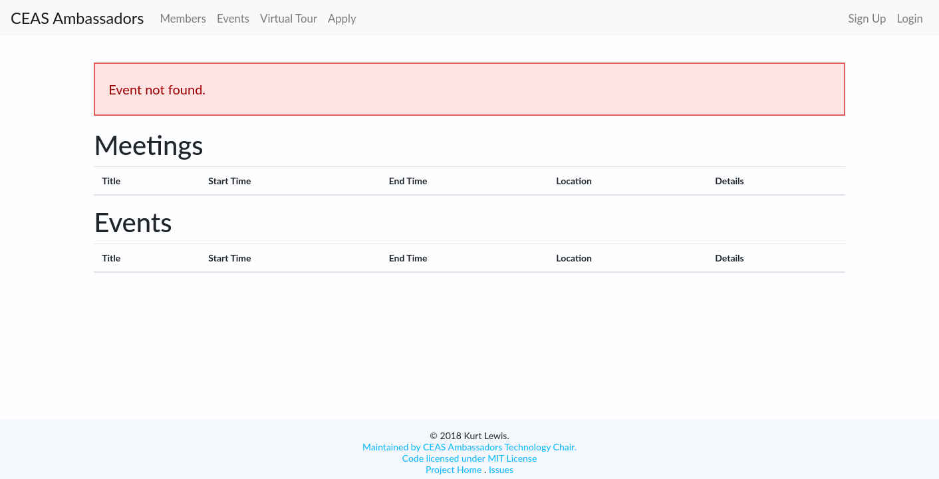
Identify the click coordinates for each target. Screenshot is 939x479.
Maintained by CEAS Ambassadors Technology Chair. (469, 446)
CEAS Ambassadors (77, 18)
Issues (499, 469)
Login (909, 18)
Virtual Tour (288, 18)
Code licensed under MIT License (469, 458)
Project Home (453, 469)
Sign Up (867, 18)
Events (233, 18)
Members (183, 18)
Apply (342, 18)
